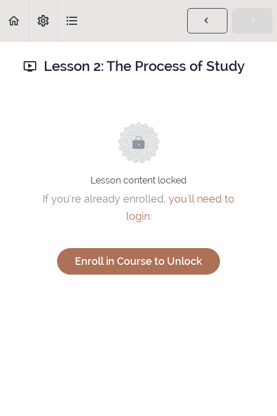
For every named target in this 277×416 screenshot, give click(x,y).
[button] (14, 20)
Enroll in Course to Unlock (138, 261)
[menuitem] (43, 20)
